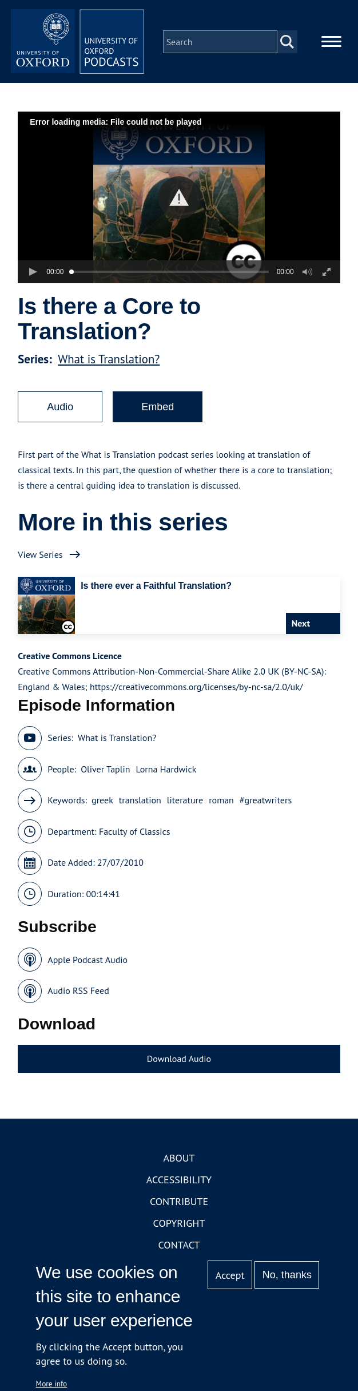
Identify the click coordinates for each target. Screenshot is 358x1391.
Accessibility (179, 1181)
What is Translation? (109, 360)
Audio (60, 408)
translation (140, 802)
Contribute (179, 1203)
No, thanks (287, 1275)
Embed (157, 408)
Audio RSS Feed (78, 992)
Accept (230, 1275)
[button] (179, 199)
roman (221, 802)
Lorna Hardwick (166, 770)
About (178, 1160)
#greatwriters (266, 802)
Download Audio (179, 1060)
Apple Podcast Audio (87, 961)
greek (102, 802)
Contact (179, 1247)
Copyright (179, 1225)
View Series (40, 556)
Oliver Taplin (105, 770)
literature (185, 802)
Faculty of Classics (134, 833)
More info (51, 1383)
